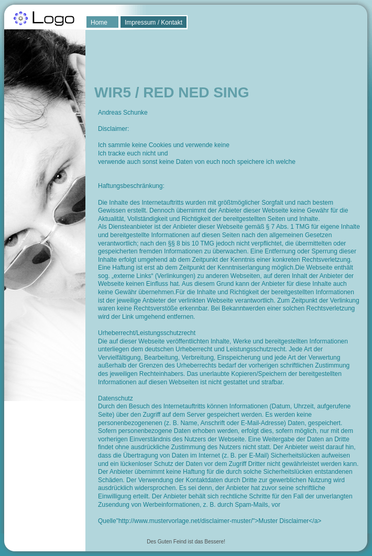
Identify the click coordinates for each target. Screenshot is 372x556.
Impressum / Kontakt (153, 22)
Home (99, 22)
